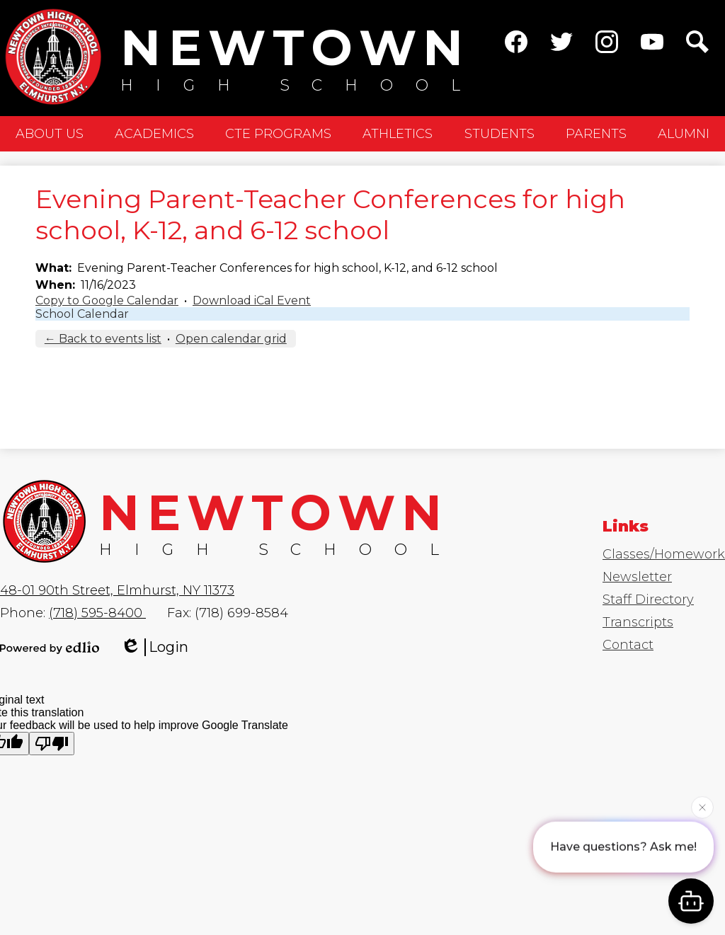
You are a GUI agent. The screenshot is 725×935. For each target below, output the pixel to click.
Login (154, 647)
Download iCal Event (252, 300)
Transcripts (638, 622)
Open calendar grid (231, 338)
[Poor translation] (51, 743)
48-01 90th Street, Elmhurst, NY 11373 (117, 590)
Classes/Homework (664, 554)
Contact (628, 645)
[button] (49, 133)
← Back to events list (103, 338)
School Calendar (82, 314)
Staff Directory (648, 599)
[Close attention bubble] (702, 807)
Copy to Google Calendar (106, 300)
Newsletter (637, 577)
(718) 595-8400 (97, 613)
